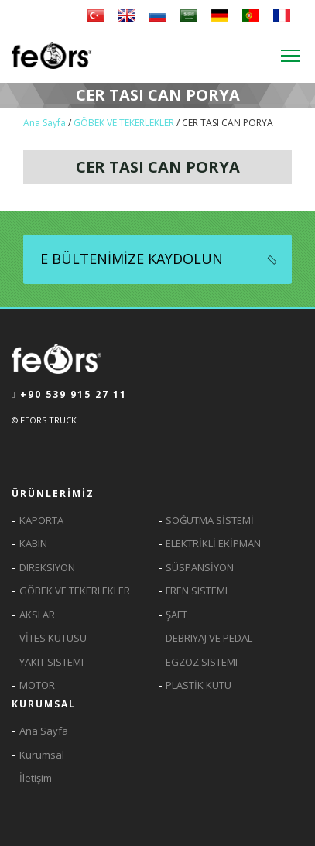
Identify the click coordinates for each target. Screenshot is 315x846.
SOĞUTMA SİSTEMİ (210, 520)
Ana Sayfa (45, 122)
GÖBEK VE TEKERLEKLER (124, 122)
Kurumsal (41, 755)
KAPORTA (41, 520)
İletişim (35, 778)
